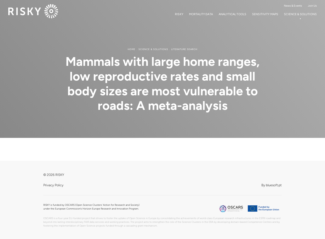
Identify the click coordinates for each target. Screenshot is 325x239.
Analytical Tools (232, 14)
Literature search (184, 49)
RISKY (179, 14)
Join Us (312, 5)
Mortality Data (201, 14)
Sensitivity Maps (265, 14)
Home (131, 49)
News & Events (293, 5)
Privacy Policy (53, 185)
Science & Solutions (300, 14)
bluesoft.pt (274, 185)
